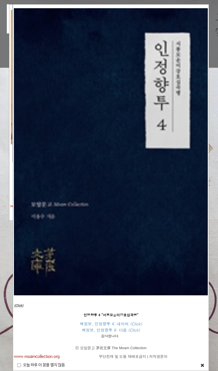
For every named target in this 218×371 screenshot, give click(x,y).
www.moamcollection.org (37, 356)
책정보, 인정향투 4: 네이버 (105, 324)
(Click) (19, 306)
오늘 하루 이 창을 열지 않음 (41, 365)
